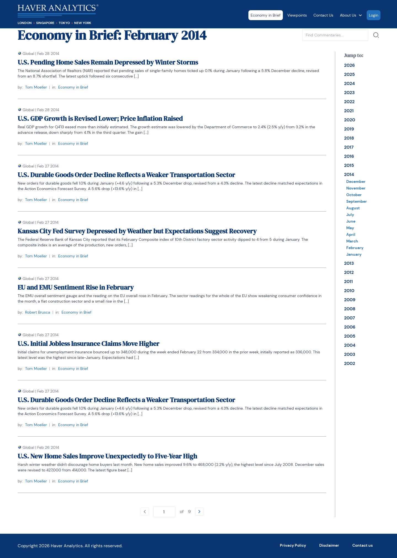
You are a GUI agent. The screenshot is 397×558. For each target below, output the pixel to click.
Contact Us (323, 15)
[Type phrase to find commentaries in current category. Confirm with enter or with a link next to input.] (335, 35)
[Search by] (376, 35)
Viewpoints (297, 15)
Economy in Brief (266, 15)
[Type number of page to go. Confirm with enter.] (164, 511)
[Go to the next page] (199, 512)
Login (373, 15)
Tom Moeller (36, 87)
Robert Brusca (37, 312)
